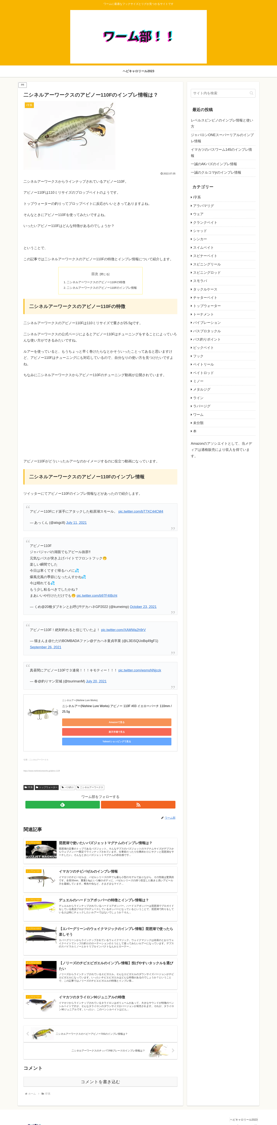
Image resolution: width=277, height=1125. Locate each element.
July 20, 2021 (96, 682)
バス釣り (68, 770)
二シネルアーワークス (90, 770)
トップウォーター (47, 770)
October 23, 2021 (143, 608)
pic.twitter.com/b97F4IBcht (97, 597)
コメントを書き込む (100, 1075)
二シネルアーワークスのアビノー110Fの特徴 (96, 282)
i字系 (29, 770)
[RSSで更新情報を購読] (105, 788)
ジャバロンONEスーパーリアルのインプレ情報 (222, 138)
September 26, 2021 (45, 648)
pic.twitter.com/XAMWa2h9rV (123, 631)
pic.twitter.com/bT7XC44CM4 (140, 513)
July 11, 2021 (76, 524)
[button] (251, 93)
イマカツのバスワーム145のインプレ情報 (221, 153)
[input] (223, 93)
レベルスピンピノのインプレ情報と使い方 (222, 123)
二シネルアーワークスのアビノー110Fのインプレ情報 (102, 288)
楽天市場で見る (116, 723)
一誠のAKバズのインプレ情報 (214, 164)
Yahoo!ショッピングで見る (152, 723)
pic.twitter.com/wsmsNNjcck (139, 671)
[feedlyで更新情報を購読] (96, 788)
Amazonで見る (80, 723)
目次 (94, 274)
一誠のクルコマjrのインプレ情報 (216, 172)
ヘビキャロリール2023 (242, 1113)
